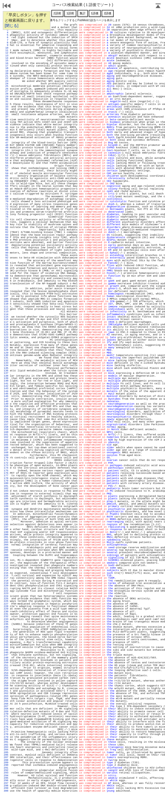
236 (6, 626)
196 (6, 524)
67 (6, 193)
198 (6, 529)
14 (6, 58)
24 (6, 83)
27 (6, 91)
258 (6, 683)
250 (6, 662)
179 (6, 480)
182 (6, 488)
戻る (6, 6)
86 (6, 242)
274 (6, 724)
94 (6, 263)
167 (6, 450)
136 (6, 370)
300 (6, 790)
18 (6, 68)
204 (6, 544)
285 (6, 752)
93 (6, 260)
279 (6, 737)
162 (6, 437)
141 (6, 383)
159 (6, 429)
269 (6, 711)
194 (6, 519)
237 (6, 629)
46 (6, 139)
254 (6, 673)
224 (6, 596)
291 (6, 767)
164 (6, 442)
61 (6, 178)
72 (6, 206)
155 (6, 419)
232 (6, 616)
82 (6, 232)
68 (6, 196)
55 (6, 163)
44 (6, 135)
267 (6, 706)
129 (6, 352)
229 (6, 608)
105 (6, 291)
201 (6, 537)
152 (6, 411)
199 (6, 532)
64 (6, 186)
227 (6, 603)
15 (6, 60)
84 (6, 237)
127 (6, 347)
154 (6, 416)
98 (6, 273)
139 (6, 378)
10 (6, 47)
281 (6, 742)
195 (6, 521)
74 (6, 211)
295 (6, 777)
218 (6, 580)
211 (6, 562)
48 (6, 145)
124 (6, 339)
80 (6, 227)
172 (6, 462)
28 (6, 93)
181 (6, 486)
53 (6, 158)
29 (6, 96)
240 (6, 637)
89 (6, 250)
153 (6, 414)
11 (6, 50)
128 (6, 350)
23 (6, 81)
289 (6, 762)
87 (6, 245)
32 (6, 104)
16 (6, 63)
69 (6, 199)
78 (6, 222)
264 (6, 698)
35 (6, 111)
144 (6, 391)
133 (6, 362)
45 (6, 137)
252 (6, 667)
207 (6, 552)
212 (6, 565)
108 (6, 298)
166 (6, 447)
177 (6, 475)
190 (6, 509)
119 (6, 326)
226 (6, 601)
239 (6, 634)
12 (6, 52)
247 (6, 654)
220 (6, 585)
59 (6, 173)
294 (6, 775)
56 (6, 165)
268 (6, 708)
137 (6, 373)
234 (6, 621)
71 (6, 204)
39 (6, 122)
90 (6, 252)
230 (6, 611)
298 (6, 785)
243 (6, 644)
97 (6, 270)
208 (6, 555)
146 (6, 396)
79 (6, 224)
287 (6, 757)
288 (6, 760)
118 (6, 324)
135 (6, 368)
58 (6, 170)
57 (6, 168)
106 (6, 293)
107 (6, 296)
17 (6, 65)
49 (6, 147)
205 (6, 547)
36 (6, 114)
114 (6, 314)
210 (6, 560)
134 (6, 365)
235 (6, 624)
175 (6, 470)
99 (6, 275)
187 (6, 501)
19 (6, 71)
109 (6, 301)
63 (6, 183)
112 (6, 309)
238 (6, 631)
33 (6, 106)
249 (6, 660)
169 (6, 455)
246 (6, 652)
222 (6, 590)
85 (6, 239)
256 (6, 678)
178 (6, 478)
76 (6, 216)
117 (6, 322)
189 (6, 506)
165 (6, 444)
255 (6, 675)
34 (6, 109)
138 (6, 375)
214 (6, 570)
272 (6, 719)
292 (6, 770)
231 (6, 614)
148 (6, 401)
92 (6, 257)
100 (6, 278)
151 (6, 409)
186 (6, 498)
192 (6, 514)
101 (6, 280)
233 (6, 619)
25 (6, 86)
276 (6, 729)
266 (6, 703)
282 (6, 744)
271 (6, 716)
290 (6, 765)
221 (6, 588)
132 (6, 360)
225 (6, 598)
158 (6, 426)
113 (6, 311)
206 (6, 550)
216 (6, 575)
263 (6, 696)
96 (6, 268)
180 (6, 483)
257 (6, 680)
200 (6, 534)
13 (6, 55)
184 (6, 493)
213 (6, 567)
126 (6, 345)
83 (6, 234)
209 (6, 557)
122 (6, 334)
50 (6, 150)
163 (6, 439)
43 (6, 132)
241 (6, 639)
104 (6, 288)
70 (6, 201)
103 (6, 286)
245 (6, 650)
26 (6, 88)
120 (6, 329)
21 (6, 75)
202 (6, 539)
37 (6, 116)
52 (6, 155)
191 (6, 511)
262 (6, 693)
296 (6, 780)
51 (6, 152)
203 (6, 542)
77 (6, 219)
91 (6, 255)
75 (6, 214)
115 (6, 316)
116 (6, 319)
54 (6, 160)
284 (6, 749)
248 (6, 657)
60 (6, 175)
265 (6, 701)
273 (6, 721)
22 (6, 78)
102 (6, 283)
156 (6, 421)
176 (6, 473)
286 (6, 754)
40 (6, 124)
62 (6, 181)
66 (6, 191)
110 (6, 303)
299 (6, 788)
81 (6, 229)
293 (6, 772)
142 (6, 386)
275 (6, 726)
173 (6, 465)
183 (6, 490)
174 (6, 467)
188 (6, 503)
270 (6, 714)
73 (6, 209)
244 (6, 647)
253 (6, 670)
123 (6, 337)
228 (6, 606)
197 (6, 526)
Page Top (158, 6)
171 (6, 460)
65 (6, 188)
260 (6, 688)
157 (6, 424)
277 (6, 731)
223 (6, 593)
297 (6, 783)
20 (6, 73)
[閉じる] (11, 25)
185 (6, 496)
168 (6, 452)
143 (6, 388)
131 (6, 357)
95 (6, 265)
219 (6, 583)
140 (6, 380)
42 (6, 129)
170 (6, 457)
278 (6, 734)
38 (6, 119)
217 (6, 578)
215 (6, 573)
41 (6, 127)
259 (6, 685)
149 (6, 403)
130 (6, 355)
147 (6, 398)
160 (6, 432)
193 (6, 516)
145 (6, 393)
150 (6, 406)
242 (6, 642)
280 (6, 739)
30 (6, 99)
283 (6, 747)
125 (6, 342)
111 (6, 306)
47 (6, 142)
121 (6, 332)
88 (6, 247)
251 (6, 665)
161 (6, 434)
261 (6, 690)
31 (6, 101)
